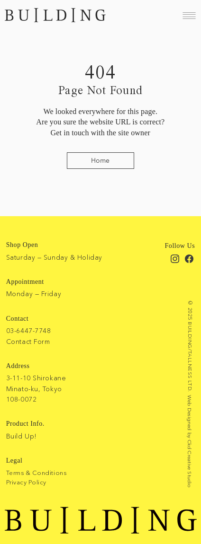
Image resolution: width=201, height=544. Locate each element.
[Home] (100, 160)
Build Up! (21, 436)
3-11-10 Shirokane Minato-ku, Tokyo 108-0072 (36, 389)
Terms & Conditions (36, 472)
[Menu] (189, 15)
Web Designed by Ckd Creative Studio (189, 441)
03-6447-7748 (28, 330)
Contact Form (28, 341)
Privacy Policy (26, 482)
